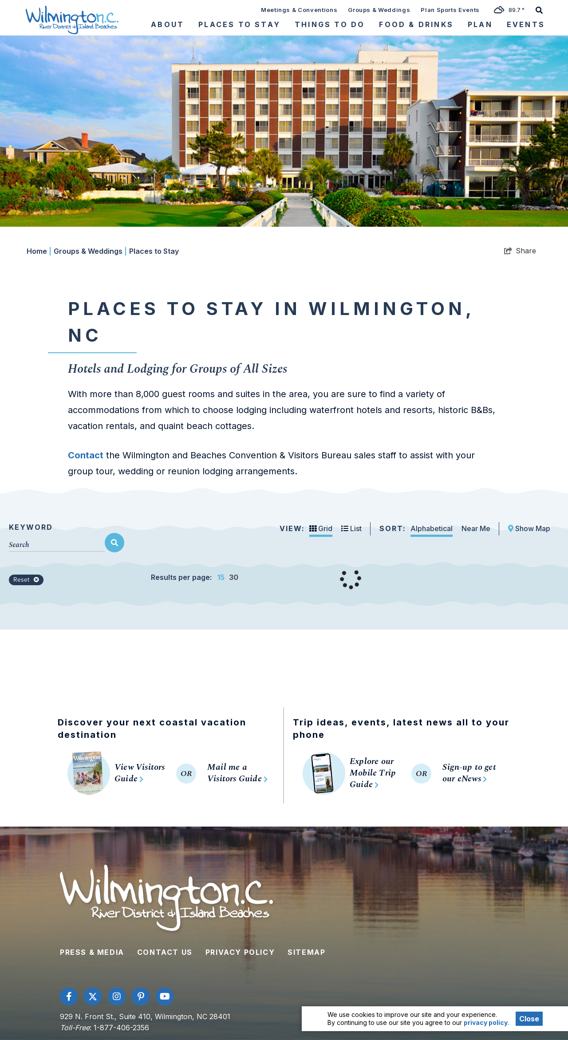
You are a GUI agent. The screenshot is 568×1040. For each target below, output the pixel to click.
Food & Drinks (416, 24)
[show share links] (520, 250)
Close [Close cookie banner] (529, 1018)
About (167, 24)
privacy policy (486, 1022)
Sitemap (306, 952)
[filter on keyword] (114, 542)
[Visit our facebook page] (69, 996)
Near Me (476, 528)
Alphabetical (431, 528)
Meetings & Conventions (299, 9)
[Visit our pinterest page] (141, 996)
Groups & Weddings (379, 9)
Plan (480, 24)
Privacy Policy (240, 952)
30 (233, 577)
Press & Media (92, 952)
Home (39, 251)
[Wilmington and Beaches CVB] (72, 19)
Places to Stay (154, 251)
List (351, 528)
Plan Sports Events (450, 9)
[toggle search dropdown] (539, 9)
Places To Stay (239, 24)
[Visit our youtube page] (165, 996)
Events (526, 24)
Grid (320, 528)
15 (221, 577)
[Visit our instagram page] (117, 996)
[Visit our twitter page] (93, 996)
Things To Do (330, 24)
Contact (85, 455)
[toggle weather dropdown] (512, 9)
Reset (26, 579)
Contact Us (165, 952)
